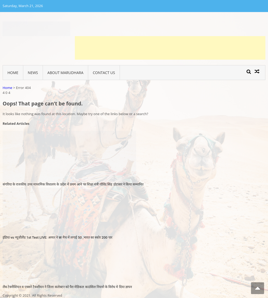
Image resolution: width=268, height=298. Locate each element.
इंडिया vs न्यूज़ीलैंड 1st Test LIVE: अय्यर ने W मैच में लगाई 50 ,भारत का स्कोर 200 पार (57, 237)
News (33, 72)
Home (13, 72)
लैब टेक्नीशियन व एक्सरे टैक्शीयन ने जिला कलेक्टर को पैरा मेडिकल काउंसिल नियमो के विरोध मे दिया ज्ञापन (67, 287)
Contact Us (104, 72)
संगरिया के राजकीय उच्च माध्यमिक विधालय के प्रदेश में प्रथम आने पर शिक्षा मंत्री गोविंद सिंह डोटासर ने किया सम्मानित (73, 184)
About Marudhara (65, 72)
